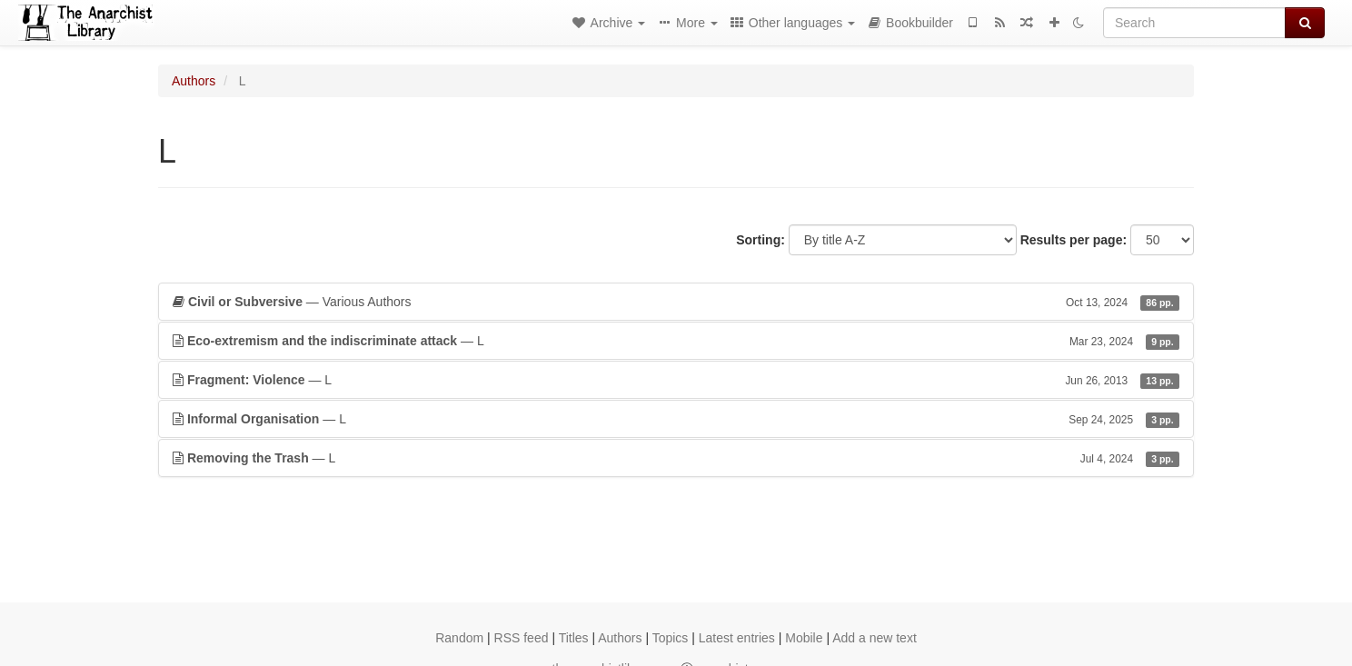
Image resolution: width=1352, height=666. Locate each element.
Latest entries (737, 638)
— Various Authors (676, 302)
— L (676, 341)
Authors (193, 81)
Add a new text (874, 638)
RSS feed (521, 638)
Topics (670, 638)
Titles (574, 638)
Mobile (803, 638)
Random (459, 638)
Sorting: (760, 240)
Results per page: (1073, 240)
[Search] (1194, 22)
